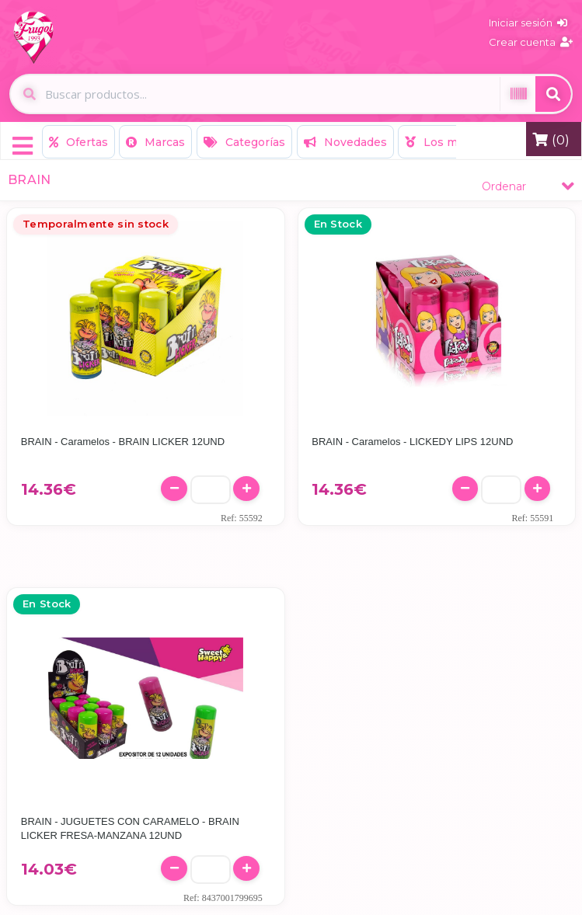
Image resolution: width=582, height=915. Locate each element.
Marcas (155, 142)
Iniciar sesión (528, 22)
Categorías (244, 142)
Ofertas (78, 142)
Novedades (345, 142)
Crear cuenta (531, 42)
